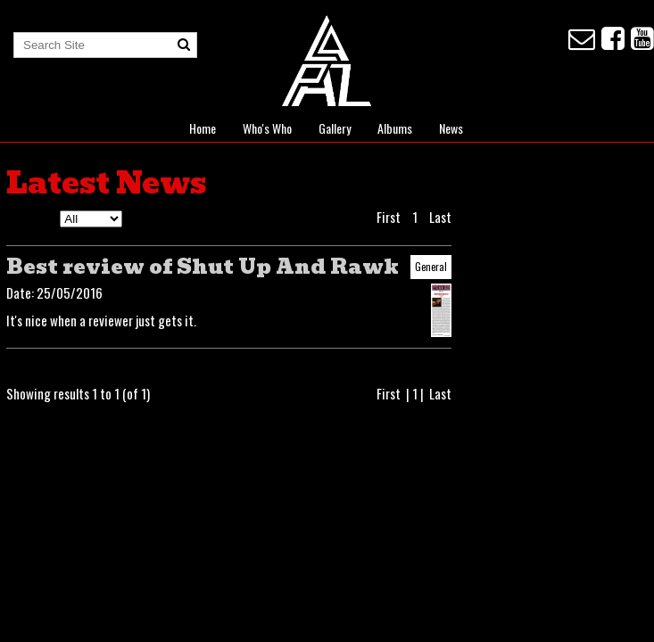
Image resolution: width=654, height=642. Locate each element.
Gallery (335, 128)
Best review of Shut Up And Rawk (202, 267)
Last (440, 216)
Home (202, 128)
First (389, 216)
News (451, 128)
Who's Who (267, 128)
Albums (394, 128)
